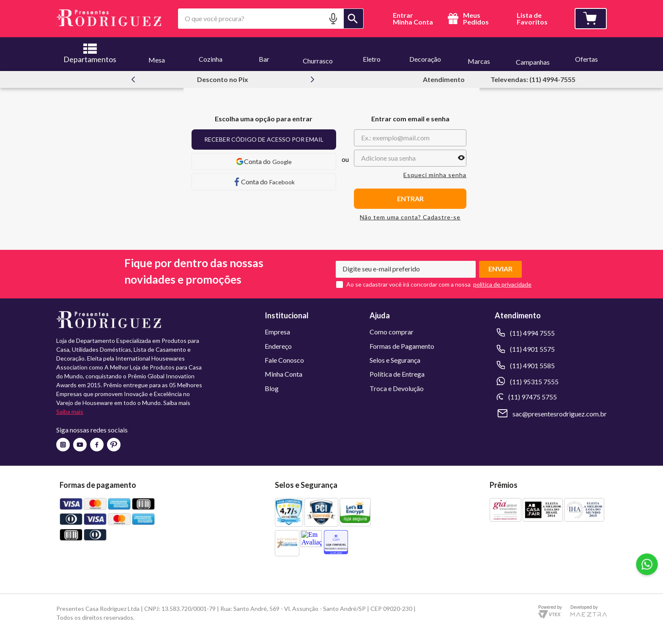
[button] (333, 18)
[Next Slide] (312, 79)
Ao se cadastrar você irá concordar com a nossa (408, 284)
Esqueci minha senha (434, 175)
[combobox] (271, 18)
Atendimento (444, 79)
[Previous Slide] (133, 79)
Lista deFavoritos (532, 18)
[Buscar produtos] (353, 18)
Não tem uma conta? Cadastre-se (410, 217)
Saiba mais (69, 411)
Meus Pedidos (467, 18)
